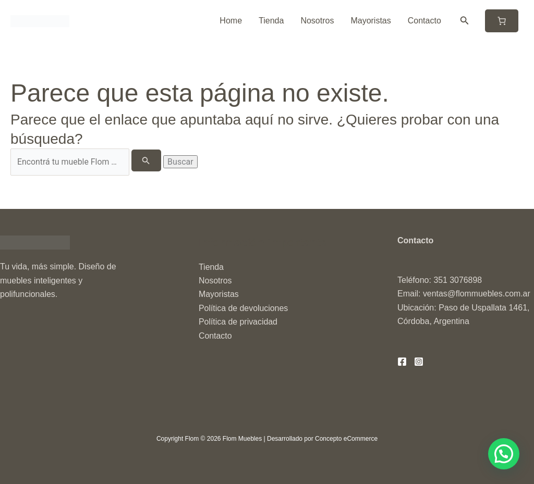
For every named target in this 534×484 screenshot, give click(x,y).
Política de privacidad (238, 321)
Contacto (424, 20)
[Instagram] (418, 361)
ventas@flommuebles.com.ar (477, 294)
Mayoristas (370, 20)
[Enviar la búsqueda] (146, 160)
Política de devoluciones (244, 308)
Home (231, 20)
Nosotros (317, 20)
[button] (464, 21)
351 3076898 (457, 280)
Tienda (271, 20)
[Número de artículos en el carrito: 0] (501, 20)
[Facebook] (402, 361)
